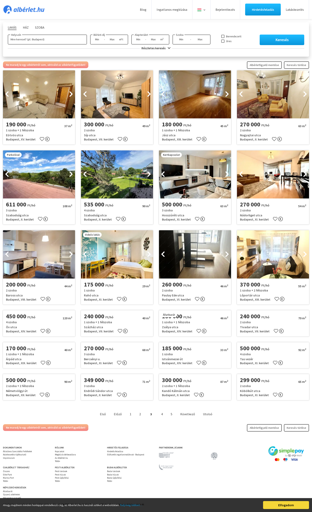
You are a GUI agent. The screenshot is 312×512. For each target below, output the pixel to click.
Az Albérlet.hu (61, 458)
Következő (187, 414)
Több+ (57, 461)
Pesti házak (60, 474)
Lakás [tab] (12, 27)
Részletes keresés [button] (156, 48)
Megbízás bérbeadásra (65, 454)
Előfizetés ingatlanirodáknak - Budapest (125, 454)
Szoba (179, 35)
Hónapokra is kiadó (12, 498)
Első (103, 414)
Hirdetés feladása (115, 451)
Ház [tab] (26, 27)
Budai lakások (113, 471)
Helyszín (16, 35)
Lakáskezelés (295, 10)
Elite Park (7, 474)
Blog (143, 10)
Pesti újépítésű (62, 477)
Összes (6, 471)
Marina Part (8, 477)
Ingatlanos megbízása (172, 10)
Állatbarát (8, 491)
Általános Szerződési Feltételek (17, 451)
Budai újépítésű (114, 477)
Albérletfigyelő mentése (264, 65)
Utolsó (207, 414)
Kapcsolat (59, 451)
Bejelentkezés (225, 10)
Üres (229, 41)
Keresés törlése (296, 65)
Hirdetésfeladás (263, 10)
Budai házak (113, 474)
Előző (118, 414)
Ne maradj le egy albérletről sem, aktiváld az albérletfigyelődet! (45, 65)
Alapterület (141, 35)
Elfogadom (286, 505)
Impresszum (9, 458)
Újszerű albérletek (11, 494)
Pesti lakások (61, 471)
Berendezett (233, 36)
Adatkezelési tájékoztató (14, 454)
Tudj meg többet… (131, 505)
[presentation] (7, 94)
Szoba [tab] (39, 27)
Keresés (282, 39)
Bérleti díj (99, 35)
